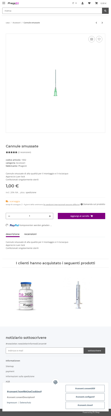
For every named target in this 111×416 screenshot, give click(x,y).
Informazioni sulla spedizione (20, 376)
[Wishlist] (89, 3)
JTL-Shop (95, 412)
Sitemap (10, 366)
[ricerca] (52, 11)
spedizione (31, 192)
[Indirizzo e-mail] (45, 350)
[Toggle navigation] (3, 2)
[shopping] (101, 3)
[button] (82, 3)
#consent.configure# (85, 397)
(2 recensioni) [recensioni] (18, 152)
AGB (8, 381)
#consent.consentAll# (85, 388)
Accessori (20, 163)
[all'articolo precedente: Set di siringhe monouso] (96, 23)
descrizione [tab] (13, 234)
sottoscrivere (94, 350)
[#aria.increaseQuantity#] (50, 216)
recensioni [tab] (30, 234)
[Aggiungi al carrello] (8, 32)
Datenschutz (25, 402)
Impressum (12, 402)
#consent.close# (85, 405)
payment (10, 371)
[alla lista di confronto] (91, 39)
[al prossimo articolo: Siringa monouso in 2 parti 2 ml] (102, 23)
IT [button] (73, 3)
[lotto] (29, 216)
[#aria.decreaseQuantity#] (9, 216)
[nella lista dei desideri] (99, 39)
